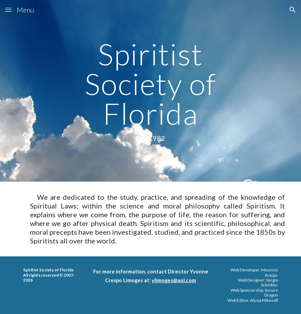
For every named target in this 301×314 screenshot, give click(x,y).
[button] (8, 9)
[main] (150, 91)
